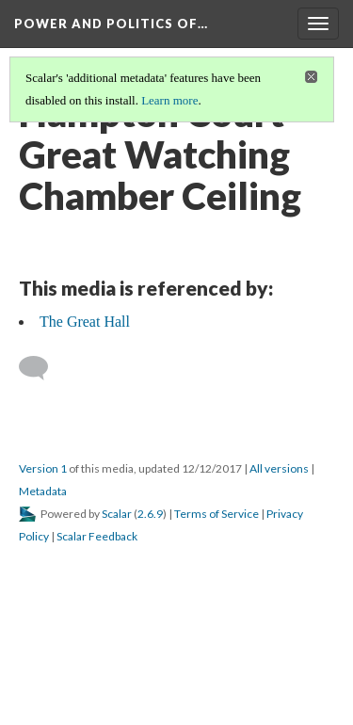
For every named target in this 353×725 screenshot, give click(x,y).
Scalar (117, 514)
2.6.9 (150, 514)
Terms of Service (216, 514)
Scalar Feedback (96, 536)
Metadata (43, 491)
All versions (279, 468)
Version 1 (43, 468)
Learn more (169, 100)
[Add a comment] (42, 368)
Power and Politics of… (111, 23)
